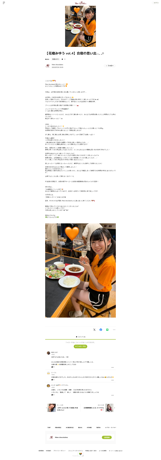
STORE (91, 427)
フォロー (110, 66)
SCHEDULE (71, 427)
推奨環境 (41, 451)
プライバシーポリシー (59, 451)
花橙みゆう (55, 59)
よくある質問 (102, 451)
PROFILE (59, 427)
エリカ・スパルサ (114, 427)
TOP (49, 427)
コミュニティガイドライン (75, 451)
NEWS (101, 427)
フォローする (80, 346)
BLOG (47, 59)
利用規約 (48, 451)
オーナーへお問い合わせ (115, 450)
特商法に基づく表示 (91, 451)
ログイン (154, 3)
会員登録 (107, 437)
